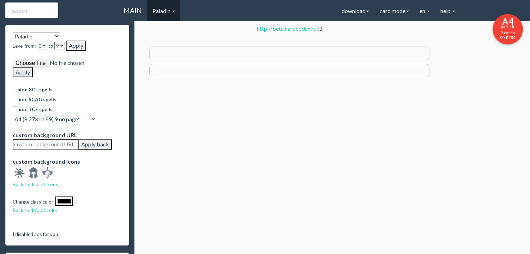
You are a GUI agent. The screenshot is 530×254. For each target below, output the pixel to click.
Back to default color (35, 210)
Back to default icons (35, 184)
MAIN (133, 10)
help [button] (447, 10)
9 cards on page (508, 28)
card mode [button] (394, 10)
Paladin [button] (163, 10)
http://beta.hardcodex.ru (287, 28)
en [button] (425, 10)
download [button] (355, 10)
